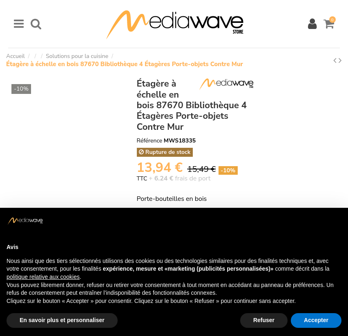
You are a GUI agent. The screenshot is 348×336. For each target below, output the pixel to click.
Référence (150, 141)
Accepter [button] (316, 320)
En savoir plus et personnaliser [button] (62, 320)
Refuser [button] (263, 320)
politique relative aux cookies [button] (43, 277)
